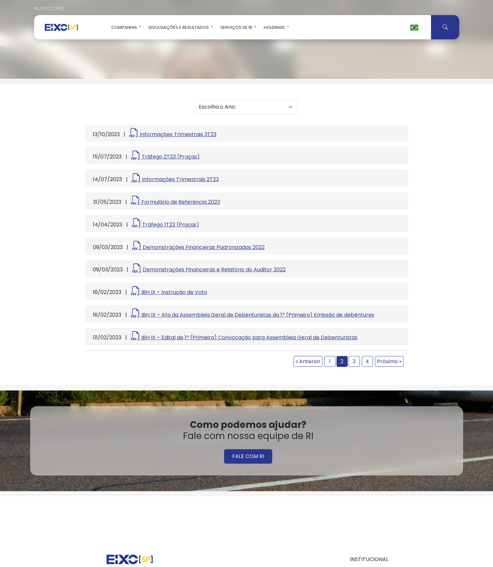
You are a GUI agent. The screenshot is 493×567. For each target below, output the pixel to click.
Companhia (125, 27)
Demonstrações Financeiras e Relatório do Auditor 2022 (209, 269)
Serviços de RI (237, 27)
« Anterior (308, 361)
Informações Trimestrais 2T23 (175, 179)
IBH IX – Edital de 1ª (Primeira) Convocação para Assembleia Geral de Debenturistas (244, 337)
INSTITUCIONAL (369, 559)
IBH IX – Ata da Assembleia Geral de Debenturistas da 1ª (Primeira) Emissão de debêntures (252, 315)
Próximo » (389, 361)
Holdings (275, 27)
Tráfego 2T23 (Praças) (165, 156)
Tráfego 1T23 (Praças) (165, 224)
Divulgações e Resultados (180, 27)
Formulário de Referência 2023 (175, 202)
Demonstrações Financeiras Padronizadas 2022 (198, 247)
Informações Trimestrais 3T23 (172, 134)
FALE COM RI (248, 456)
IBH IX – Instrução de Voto (169, 292)
